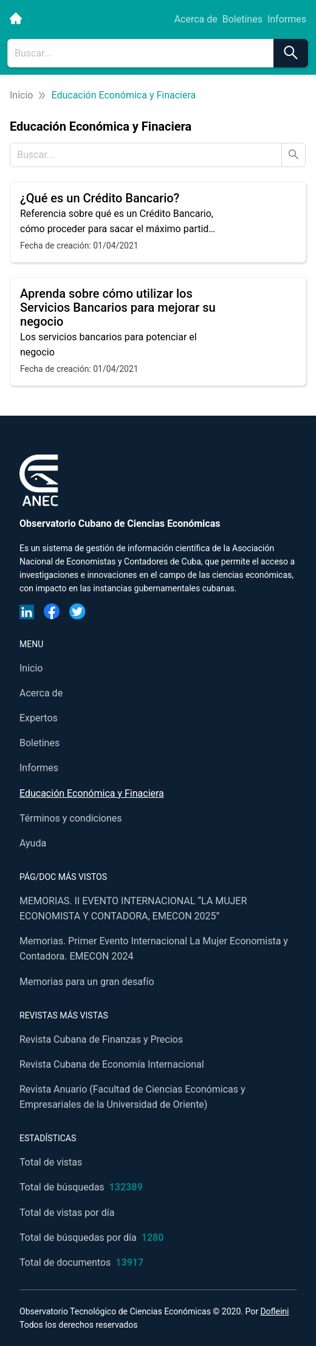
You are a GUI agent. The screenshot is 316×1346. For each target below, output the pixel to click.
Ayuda (32, 843)
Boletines (242, 19)
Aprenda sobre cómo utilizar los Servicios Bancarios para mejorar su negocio (118, 307)
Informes (286, 19)
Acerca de (196, 19)
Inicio (21, 95)
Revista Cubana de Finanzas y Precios (101, 1039)
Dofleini (274, 1311)
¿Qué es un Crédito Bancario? (99, 198)
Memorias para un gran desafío (86, 981)
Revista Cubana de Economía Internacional (111, 1064)
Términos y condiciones (70, 818)
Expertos (38, 718)
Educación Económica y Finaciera (91, 793)
